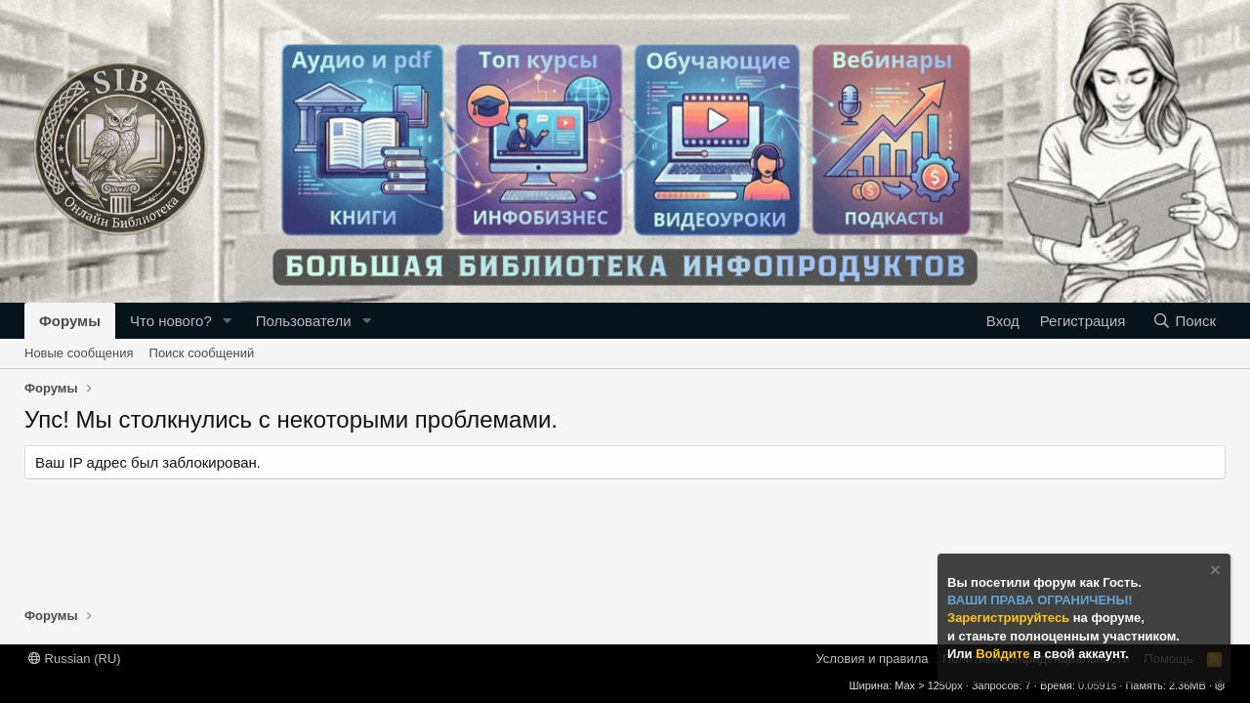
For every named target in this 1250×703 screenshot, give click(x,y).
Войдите (1004, 653)
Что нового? (171, 320)
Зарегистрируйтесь (1010, 617)
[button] (227, 321)
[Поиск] (1184, 321)
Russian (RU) (74, 658)
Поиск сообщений (202, 353)
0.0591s (1097, 685)
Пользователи (304, 320)
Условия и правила (871, 658)
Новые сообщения (79, 353)
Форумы (70, 320)
